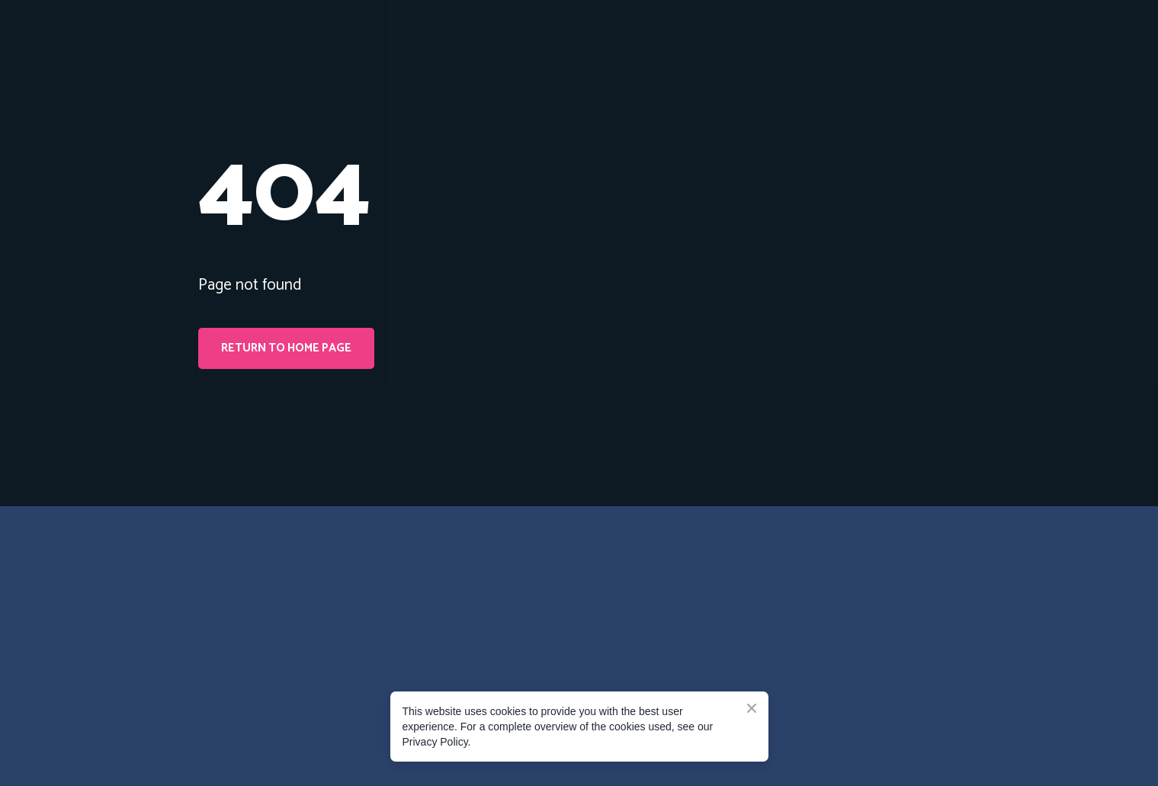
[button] (286, 348)
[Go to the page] (266, 586)
